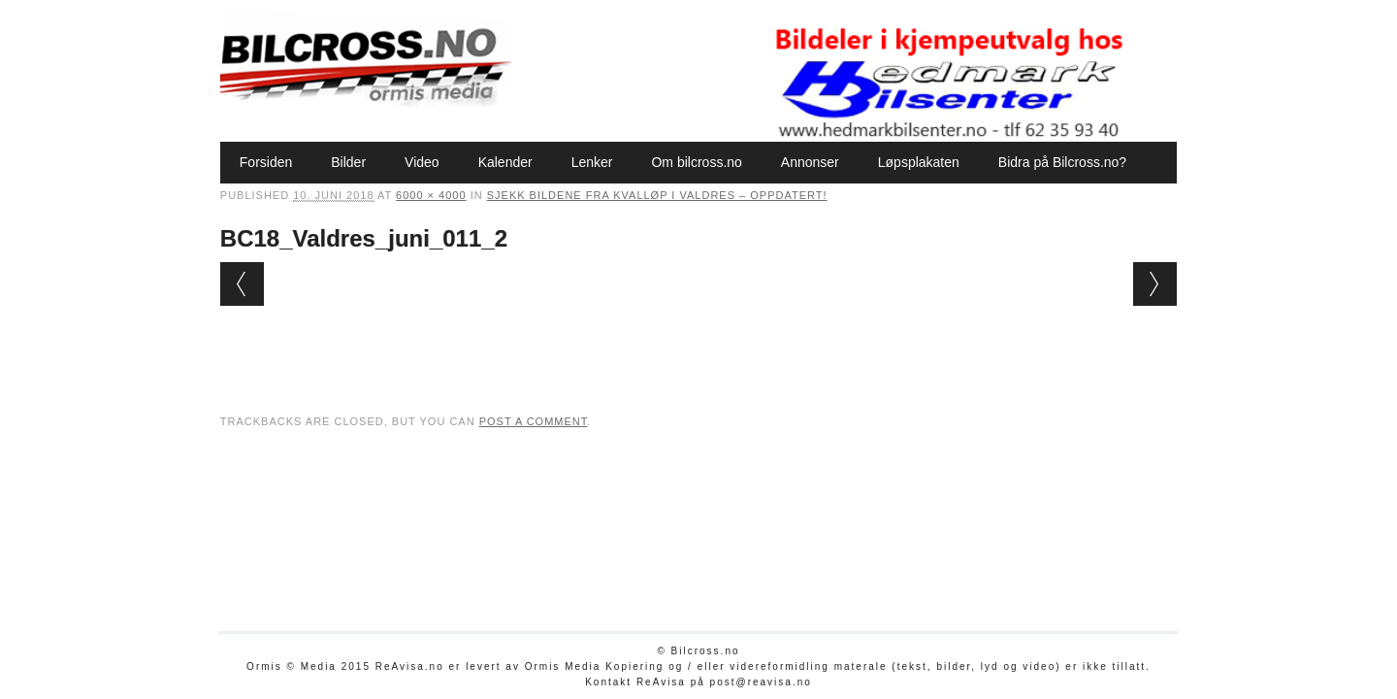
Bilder (348, 162)
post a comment (533, 421)
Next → (1155, 284)
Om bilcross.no (696, 162)
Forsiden (266, 162)
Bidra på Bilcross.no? (1062, 162)
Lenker (592, 162)
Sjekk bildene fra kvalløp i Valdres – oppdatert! (657, 195)
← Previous (242, 284)
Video (422, 162)
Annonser (810, 162)
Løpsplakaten (918, 162)
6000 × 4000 (431, 195)
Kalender (505, 162)
